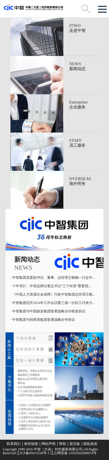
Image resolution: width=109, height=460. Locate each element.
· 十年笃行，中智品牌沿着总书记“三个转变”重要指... (50, 287)
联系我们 (14, 444)
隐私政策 (90, 444)
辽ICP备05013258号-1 (33, 453)
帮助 (62, 444)
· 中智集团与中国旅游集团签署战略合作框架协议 (47, 312)
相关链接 (31, 444)
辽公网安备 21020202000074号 (73, 453)
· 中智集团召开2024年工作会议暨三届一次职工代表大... (52, 303)
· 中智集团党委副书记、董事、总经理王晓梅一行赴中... (52, 278)
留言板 (74, 444)
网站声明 (49, 444)
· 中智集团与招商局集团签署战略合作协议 (42, 320)
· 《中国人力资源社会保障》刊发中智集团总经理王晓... (52, 295)
